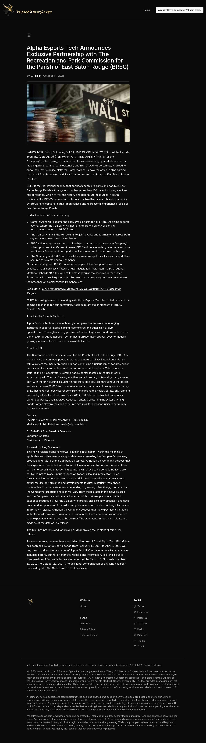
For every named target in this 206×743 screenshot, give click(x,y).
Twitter (139, 606)
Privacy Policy (87, 629)
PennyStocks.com (38, 665)
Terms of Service (89, 635)
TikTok (139, 640)
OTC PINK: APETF (82, 156)
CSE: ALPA (46, 156)
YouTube (140, 623)
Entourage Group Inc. (97, 665)
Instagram (140, 617)
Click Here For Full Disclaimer (70, 568)
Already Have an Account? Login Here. (179, 10)
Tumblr (139, 646)
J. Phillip (36, 75)
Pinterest (140, 635)
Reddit (139, 629)
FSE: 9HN (62, 156)
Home (147, 10)
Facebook (141, 612)
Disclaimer (85, 623)
